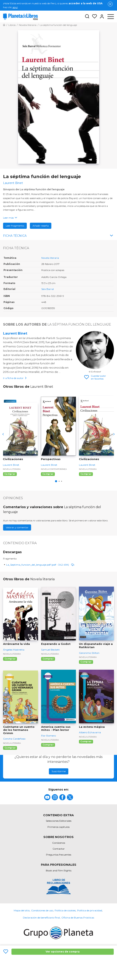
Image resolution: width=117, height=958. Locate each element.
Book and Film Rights (58, 870)
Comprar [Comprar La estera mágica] (85, 741)
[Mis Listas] (93, 16)
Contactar (59, 848)
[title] (47, 797)
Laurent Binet (15, 333)
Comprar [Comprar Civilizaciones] (9, 474)
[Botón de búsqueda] (87, 16)
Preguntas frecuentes (58, 854)
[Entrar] (100, 16)
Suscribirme (59, 771)
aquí (15, 7)
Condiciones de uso (42, 910)
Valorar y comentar (17, 527)
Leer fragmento (15, 225)
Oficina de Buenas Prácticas (77, 917)
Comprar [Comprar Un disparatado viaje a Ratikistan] (85, 662)
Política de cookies (65, 910)
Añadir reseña (41, 225)
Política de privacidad (89, 910)
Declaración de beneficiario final (41, 917)
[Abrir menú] (110, 16)
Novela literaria (50, 257)
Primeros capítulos (58, 826)
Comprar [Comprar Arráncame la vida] (10, 658)
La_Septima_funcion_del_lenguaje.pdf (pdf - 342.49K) (40, 564)
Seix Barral (47, 289)
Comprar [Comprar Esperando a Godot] (48, 658)
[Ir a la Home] (4, 24)
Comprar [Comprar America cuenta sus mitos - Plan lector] (48, 744)
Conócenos (58, 842)
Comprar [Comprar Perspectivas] (47, 474)
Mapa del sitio (22, 910)
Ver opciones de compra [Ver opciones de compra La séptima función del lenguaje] (63, 951)
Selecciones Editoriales (58, 820)
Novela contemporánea (54, 469)
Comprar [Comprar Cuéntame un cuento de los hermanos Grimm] (10, 748)
